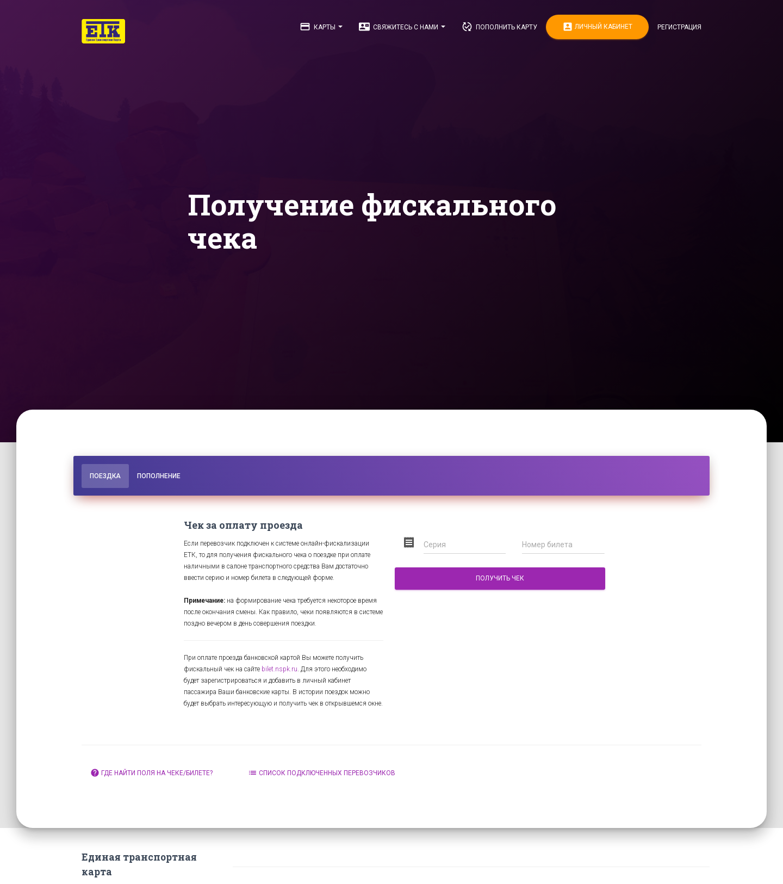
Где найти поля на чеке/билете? (151, 772)
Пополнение (159, 476)
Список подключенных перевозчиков (321, 772)
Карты (321, 26)
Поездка (105, 476)
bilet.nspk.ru (279, 669)
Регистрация (679, 27)
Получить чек (500, 578)
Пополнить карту (499, 26)
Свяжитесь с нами (402, 26)
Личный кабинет (597, 27)
